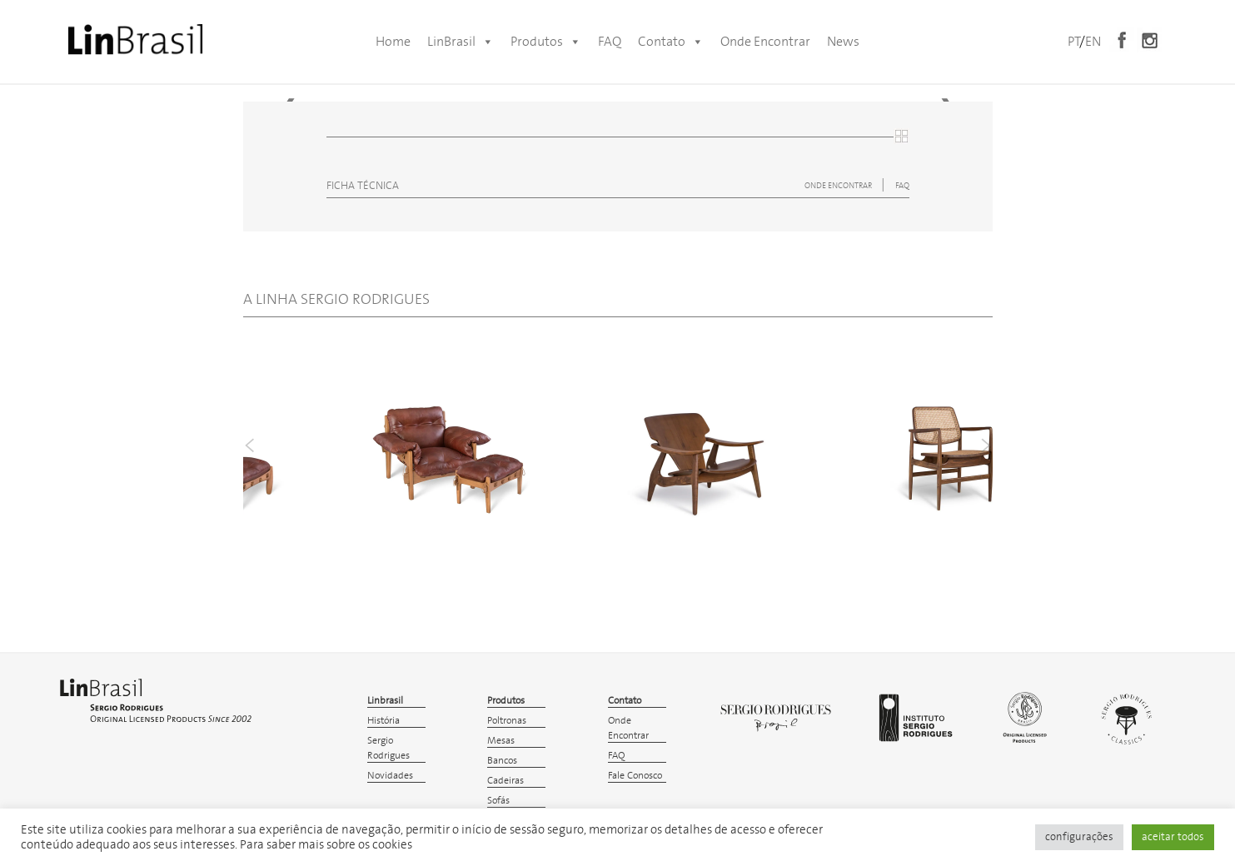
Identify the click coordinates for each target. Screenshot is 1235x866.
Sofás (498, 800)
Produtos (545, 41)
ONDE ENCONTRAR (839, 186)
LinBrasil (460, 41)
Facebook (1121, 39)
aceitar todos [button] (1173, 837)
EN (1093, 41)
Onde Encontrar (765, 41)
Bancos (502, 760)
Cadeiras (505, 780)
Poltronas (506, 720)
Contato (671, 41)
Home (393, 41)
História (383, 720)
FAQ (609, 41)
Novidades (390, 775)
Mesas (501, 740)
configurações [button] (1079, 837)
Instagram (1149, 39)
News (843, 41)
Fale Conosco (635, 775)
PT (1073, 41)
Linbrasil (385, 700)
